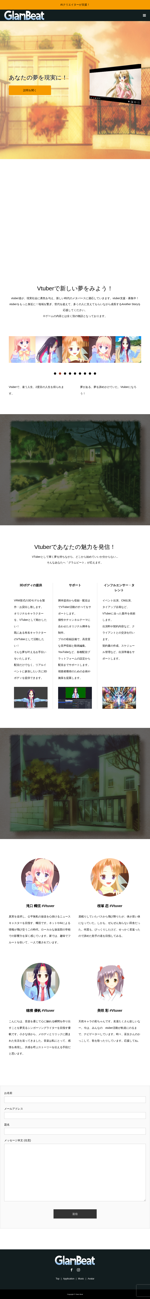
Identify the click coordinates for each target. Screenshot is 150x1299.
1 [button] (55, 373)
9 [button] (95, 373)
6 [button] (80, 373)
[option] (22, 349)
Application (68, 1278)
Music (81, 1278)
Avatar (91, 1278)
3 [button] (65, 373)
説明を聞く (30, 90)
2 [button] (60, 373)
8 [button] (90, 373)
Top (57, 1278)
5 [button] (75, 373)
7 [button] (85, 373)
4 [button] (70, 373)
